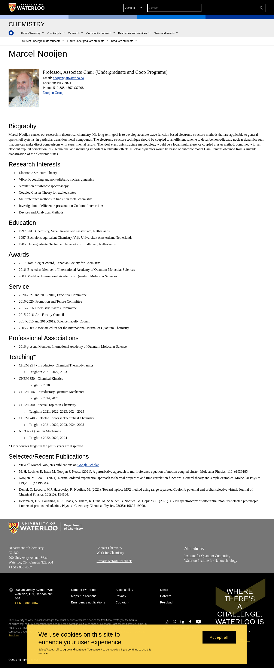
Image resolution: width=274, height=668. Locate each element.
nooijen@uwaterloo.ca (68, 78)
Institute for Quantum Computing (207, 556)
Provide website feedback (114, 561)
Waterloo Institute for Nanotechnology (210, 560)
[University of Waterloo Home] (27, 7)
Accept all (219, 637)
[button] (230, 8)
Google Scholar (88, 465)
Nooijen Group (53, 92)
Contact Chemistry (109, 548)
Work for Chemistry (110, 553)
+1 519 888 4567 (27, 603)
